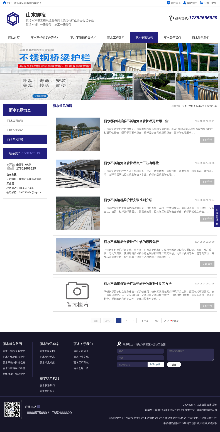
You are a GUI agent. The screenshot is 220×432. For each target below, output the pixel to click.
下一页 (144, 320)
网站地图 (190, 3)
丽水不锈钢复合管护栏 (45, 37)
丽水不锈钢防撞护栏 (14, 356)
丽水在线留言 (47, 391)
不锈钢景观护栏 (190, 423)
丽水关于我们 (172, 37)
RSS (204, 3)
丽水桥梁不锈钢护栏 (14, 374)
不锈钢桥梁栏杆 (171, 417)
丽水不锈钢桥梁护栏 (83, 37)
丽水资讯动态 (144, 37)
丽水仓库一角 (81, 368)
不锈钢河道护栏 (208, 423)
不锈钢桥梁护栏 (153, 417)
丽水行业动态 (15, 129)
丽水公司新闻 (15, 120)
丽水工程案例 (115, 37)
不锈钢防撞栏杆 (172, 423)
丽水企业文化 (81, 356)
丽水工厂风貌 (81, 362)
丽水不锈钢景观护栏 (14, 351)
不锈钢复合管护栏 (134, 417)
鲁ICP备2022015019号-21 (169, 410)
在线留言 (174, 3)
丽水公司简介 (81, 351)
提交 (174, 364)
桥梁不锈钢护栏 (189, 417)
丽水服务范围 (12, 344)
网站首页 (14, 37)
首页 (184, 106)
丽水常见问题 (15, 139)
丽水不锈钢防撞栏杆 (14, 362)
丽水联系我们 (200, 37)
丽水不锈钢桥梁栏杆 (14, 368)
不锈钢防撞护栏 (208, 417)
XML (213, 3)
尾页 (157, 320)
